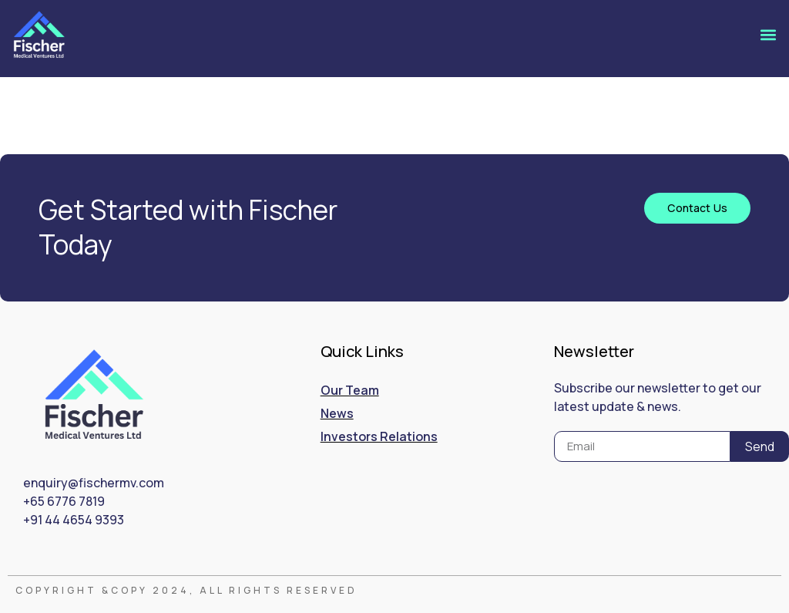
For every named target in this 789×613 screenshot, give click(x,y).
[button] (768, 34)
